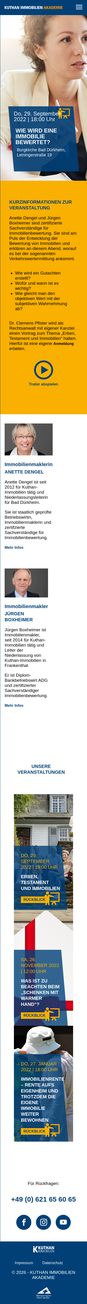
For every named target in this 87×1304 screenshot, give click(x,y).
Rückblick (34, 900)
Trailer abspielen (43, 384)
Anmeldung (63, 344)
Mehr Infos (14, 547)
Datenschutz (52, 1263)
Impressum (24, 1263)
